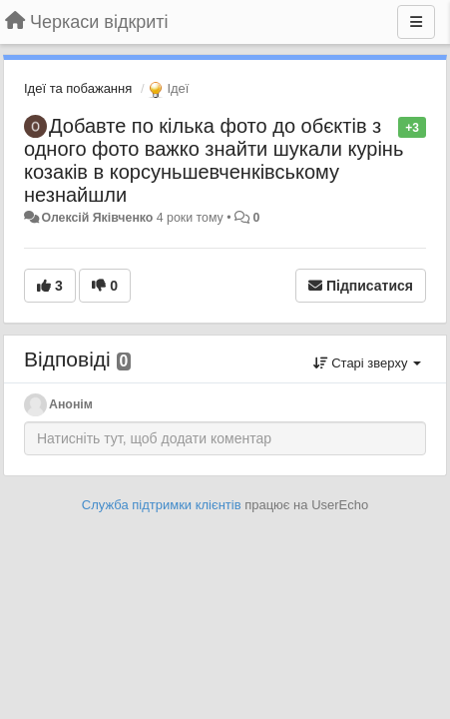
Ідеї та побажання (78, 88)
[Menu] (416, 22)
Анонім (71, 404)
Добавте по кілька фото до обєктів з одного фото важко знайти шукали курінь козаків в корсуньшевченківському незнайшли (213, 160)
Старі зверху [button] (367, 363)
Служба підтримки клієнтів (161, 504)
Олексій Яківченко (97, 218)
